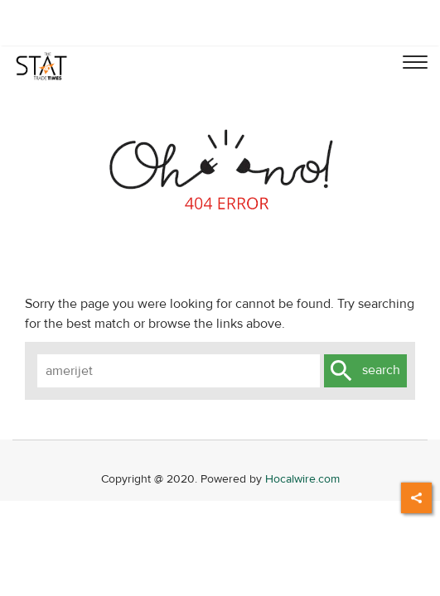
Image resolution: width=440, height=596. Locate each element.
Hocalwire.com (302, 479)
